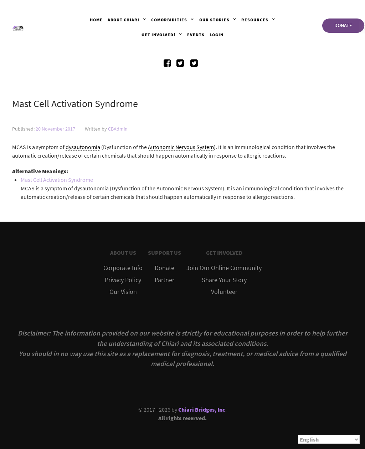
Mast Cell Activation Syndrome (57, 179)
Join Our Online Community (224, 268)
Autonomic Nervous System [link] (181, 146)
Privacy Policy (123, 280)
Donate (164, 268)
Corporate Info (123, 268)
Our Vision (123, 292)
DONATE (343, 25)
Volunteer (224, 292)
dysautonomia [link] (83, 146)
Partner (164, 280)
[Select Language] (329, 439)
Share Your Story (224, 280)
